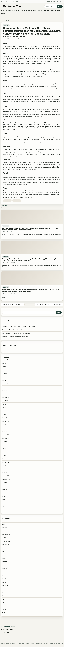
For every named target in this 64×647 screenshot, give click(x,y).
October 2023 (5, 394)
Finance (30, 10)
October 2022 (5, 434)
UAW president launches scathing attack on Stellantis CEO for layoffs (18, 326)
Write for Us (49, 1)
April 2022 (4, 455)
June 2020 (4, 510)
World (13, 10)
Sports (34, 10)
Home (2, 10)
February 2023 (5, 421)
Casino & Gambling (6, 534)
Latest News (8, 10)
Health (3, 558)
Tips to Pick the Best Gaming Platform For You (12, 304)
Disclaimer (14, 643)
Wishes (4, 609)
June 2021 (4, 489)
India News (57, 10)
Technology (24, 10)
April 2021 (4, 496)
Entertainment (46, 10)
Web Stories (5, 606)
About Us (61, 1)
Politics (52, 10)
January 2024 (5, 383)
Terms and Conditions (30, 643)
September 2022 (6, 438)
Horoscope (5, 561)
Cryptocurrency (6, 541)
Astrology (7, 16)
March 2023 (5, 417)
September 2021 (6, 479)
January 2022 (5, 465)
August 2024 (5, 359)
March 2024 (5, 376)
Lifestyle (40, 10)
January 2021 (5, 506)
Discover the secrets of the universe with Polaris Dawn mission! (17, 323)
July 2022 (4, 445)
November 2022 (6, 431)
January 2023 (5, 424)
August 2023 (5, 400)
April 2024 (4, 373)
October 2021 (5, 475)
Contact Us (55, 1)
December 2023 (6, 387)
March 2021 (5, 499)
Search (59, 6)
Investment (5, 568)
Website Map (39, 643)
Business (18, 10)
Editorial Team (14, 38)
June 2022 (4, 448)
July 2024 (4, 363)
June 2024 (4, 366)
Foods (3, 551)
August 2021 (5, 482)
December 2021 (6, 469)
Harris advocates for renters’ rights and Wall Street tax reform (16, 333)
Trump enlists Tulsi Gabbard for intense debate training (15, 329)
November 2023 (6, 390)
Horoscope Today (16, 200)
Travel (3, 599)
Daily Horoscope (7, 200)
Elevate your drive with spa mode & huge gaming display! (15, 336)
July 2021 (4, 486)
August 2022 (5, 441)
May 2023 (4, 411)
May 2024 (4, 370)
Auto (3, 524)
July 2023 (4, 404)
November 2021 (6, 472)
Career (4, 531)
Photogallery (5, 585)
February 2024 (5, 380)
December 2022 (6, 428)
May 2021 (4, 492)
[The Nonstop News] (21, 6)
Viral (3, 602)
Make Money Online (7, 578)
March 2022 (5, 458)
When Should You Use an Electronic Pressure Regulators (49, 304)
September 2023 (6, 397)
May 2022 (4, 452)
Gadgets (3, 13)
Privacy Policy (21, 643)
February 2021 (5, 503)
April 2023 (4, 414)
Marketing (4, 582)
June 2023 (4, 407)
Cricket (4, 537)
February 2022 (5, 462)
